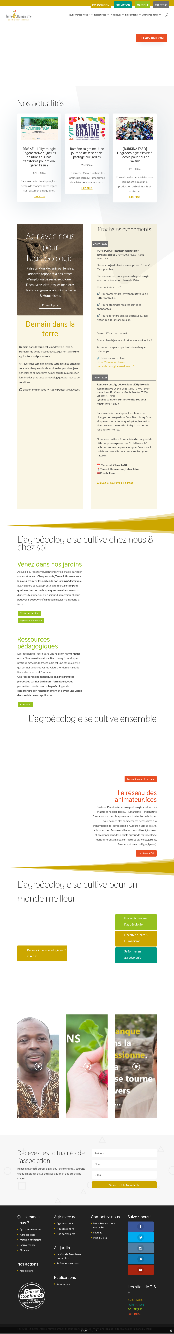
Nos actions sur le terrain (139, 781)
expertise (161, 5)
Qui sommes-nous (30, 1232)
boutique (142, 5)
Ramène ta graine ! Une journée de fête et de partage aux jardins (87, 153)
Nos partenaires (65, 1236)
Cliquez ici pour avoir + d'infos (115, 482)
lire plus (39, 196)
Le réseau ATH (145, 856)
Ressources (100, 16)
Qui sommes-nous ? (79, 16)
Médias (97, 1235)
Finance (24, 1253)
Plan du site (100, 1240)
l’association (100, 5)
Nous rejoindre (65, 1231)
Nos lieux (116, 16)
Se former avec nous (68, 1266)
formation (123, 5)
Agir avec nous (150, 16)
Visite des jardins (30, 613)
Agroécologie (27, 1237)
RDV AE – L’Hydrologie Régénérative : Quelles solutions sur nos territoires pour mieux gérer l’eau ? (39, 157)
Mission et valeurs (30, 1242)
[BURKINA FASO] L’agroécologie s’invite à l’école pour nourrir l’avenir (134, 155)
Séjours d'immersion (32, 621)
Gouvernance (28, 1248)
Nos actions (131, 16)
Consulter (26, 706)
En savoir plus (50, 305)
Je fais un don (151, 38)
